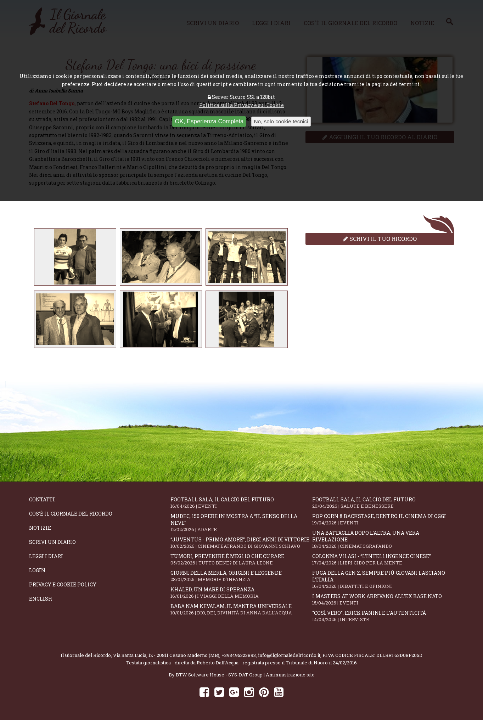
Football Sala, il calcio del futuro (241, 502)
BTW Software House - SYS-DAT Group (219, 674)
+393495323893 (238, 655)
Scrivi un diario (52, 542)
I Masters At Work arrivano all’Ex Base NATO (383, 599)
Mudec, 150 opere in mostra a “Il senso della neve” (241, 523)
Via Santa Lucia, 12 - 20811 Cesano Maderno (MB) (166, 655)
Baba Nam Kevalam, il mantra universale (241, 609)
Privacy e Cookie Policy (62, 584)
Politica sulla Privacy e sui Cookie (241, 105)
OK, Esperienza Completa (209, 121)
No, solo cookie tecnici (281, 121)
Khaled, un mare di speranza (241, 592)
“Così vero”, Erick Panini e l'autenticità (383, 616)
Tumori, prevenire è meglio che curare (241, 559)
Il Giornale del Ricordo (86, 655)
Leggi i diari (46, 556)
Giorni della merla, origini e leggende (241, 576)
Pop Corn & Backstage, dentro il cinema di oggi (383, 519)
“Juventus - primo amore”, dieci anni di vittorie (241, 542)
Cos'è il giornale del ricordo (70, 513)
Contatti (42, 499)
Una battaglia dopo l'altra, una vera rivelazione (383, 539)
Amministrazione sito (290, 674)
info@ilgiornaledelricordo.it (289, 655)
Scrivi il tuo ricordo (380, 238)
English (40, 598)
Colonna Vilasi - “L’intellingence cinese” (383, 559)
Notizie (40, 527)
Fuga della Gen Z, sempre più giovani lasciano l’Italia (383, 579)
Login (37, 570)
